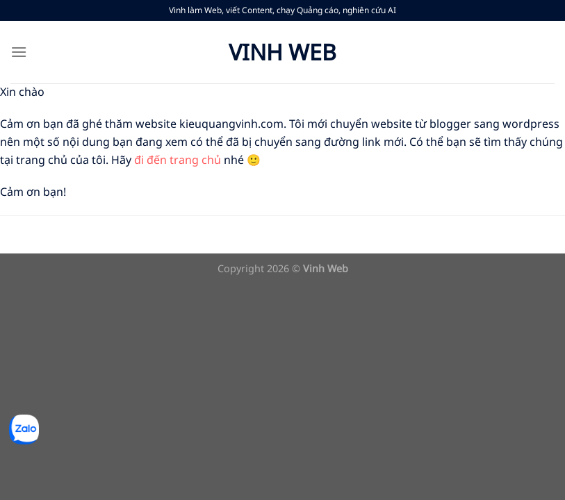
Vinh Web (282, 52)
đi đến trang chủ (177, 159)
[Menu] (18, 52)
